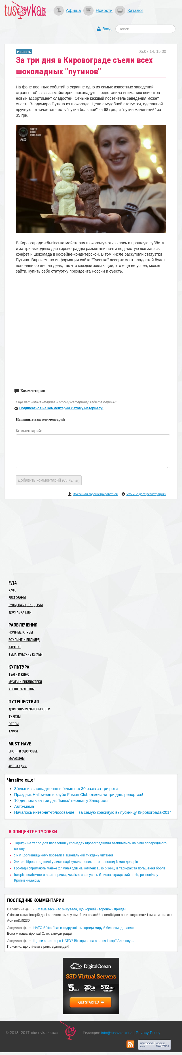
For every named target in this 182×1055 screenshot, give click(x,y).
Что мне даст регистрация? (146, 494)
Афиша (73, 10)
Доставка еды (20, 612)
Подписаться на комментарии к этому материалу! (61, 408)
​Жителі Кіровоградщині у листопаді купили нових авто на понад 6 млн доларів (76, 862)
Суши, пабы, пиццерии (26, 605)
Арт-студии (18, 766)
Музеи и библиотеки (25, 682)
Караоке (15, 647)
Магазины (17, 759)
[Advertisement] (91, 538)
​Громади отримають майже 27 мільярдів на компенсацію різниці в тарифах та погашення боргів (90, 868)
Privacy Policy (148, 1032)
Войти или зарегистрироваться (95, 494)
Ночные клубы (21, 632)
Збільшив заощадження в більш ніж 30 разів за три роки (66, 788)
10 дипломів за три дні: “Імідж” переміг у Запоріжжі (60, 800)
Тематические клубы (26, 654)
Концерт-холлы (22, 689)
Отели (14, 724)
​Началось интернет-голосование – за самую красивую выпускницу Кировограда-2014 (93, 812)
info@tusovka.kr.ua (117, 1033)
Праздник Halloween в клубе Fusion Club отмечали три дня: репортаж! (78, 794)
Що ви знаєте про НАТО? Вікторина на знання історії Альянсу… (83, 941)
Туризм (15, 717)
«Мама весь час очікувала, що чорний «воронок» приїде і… (83, 909)
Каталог (135, 10)
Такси (13, 731)
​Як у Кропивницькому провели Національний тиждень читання (63, 855)
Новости (104, 10)
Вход (106, 29)
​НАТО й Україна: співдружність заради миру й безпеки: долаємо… (85, 928)
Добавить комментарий (49, 480)
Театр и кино (19, 674)
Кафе (12, 590)
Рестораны (17, 598)
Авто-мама (24, 806)
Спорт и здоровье (23, 751)
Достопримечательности (29, 709)
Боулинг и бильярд (24, 640)
